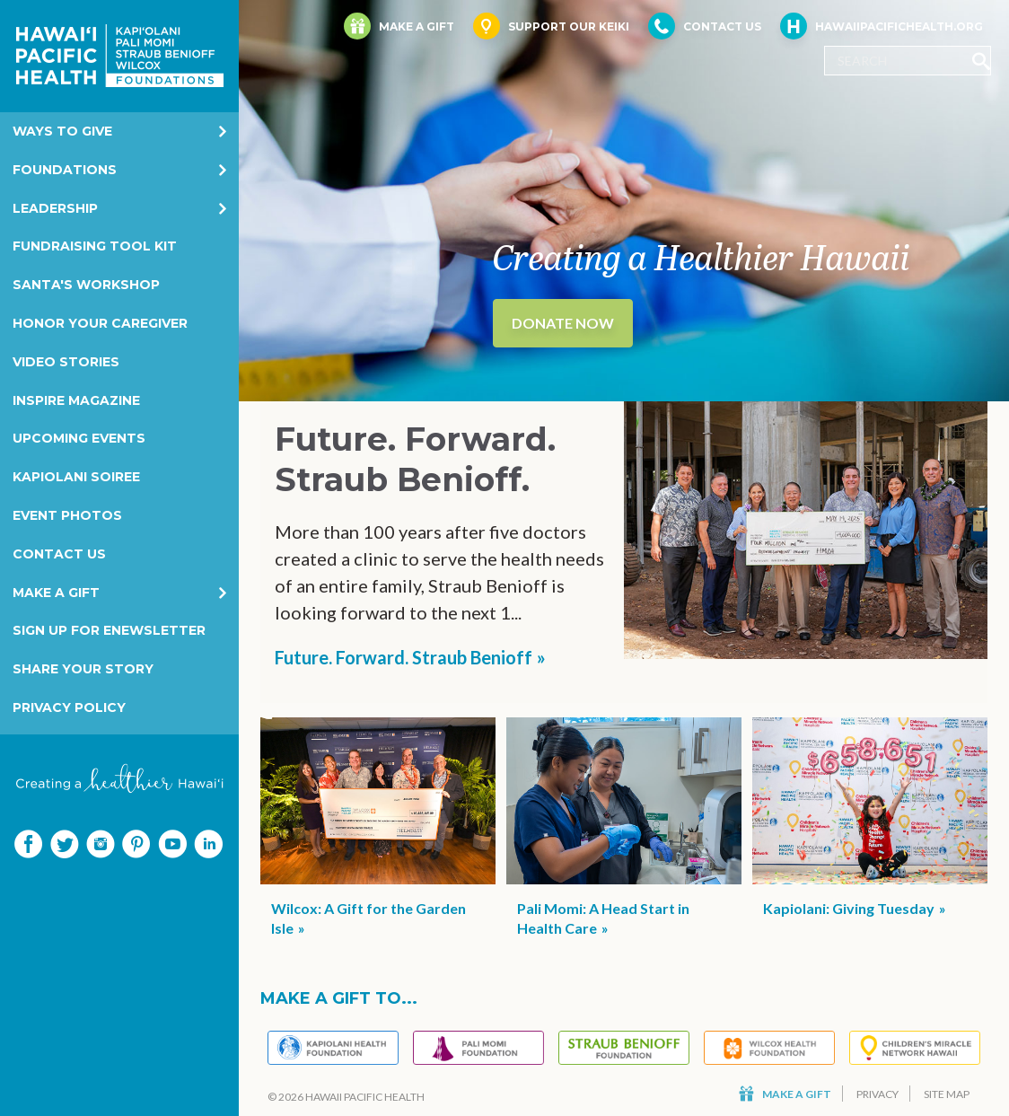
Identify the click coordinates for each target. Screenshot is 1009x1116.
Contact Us (59, 554)
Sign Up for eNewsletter (109, 630)
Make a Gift (56, 592)
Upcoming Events (79, 438)
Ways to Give (62, 131)
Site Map (947, 1094)
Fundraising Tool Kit (95, 246)
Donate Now (563, 322)
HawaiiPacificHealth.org (881, 26)
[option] (624, 200)
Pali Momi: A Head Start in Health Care (603, 918)
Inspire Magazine (76, 400)
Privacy (877, 1094)
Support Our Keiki (551, 26)
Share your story (83, 669)
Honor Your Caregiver (100, 323)
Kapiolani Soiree (76, 477)
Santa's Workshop (86, 285)
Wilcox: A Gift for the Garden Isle (368, 918)
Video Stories (66, 362)
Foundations (65, 170)
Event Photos (67, 515)
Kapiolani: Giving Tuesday (848, 908)
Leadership (55, 208)
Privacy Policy (69, 707)
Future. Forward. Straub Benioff (403, 657)
